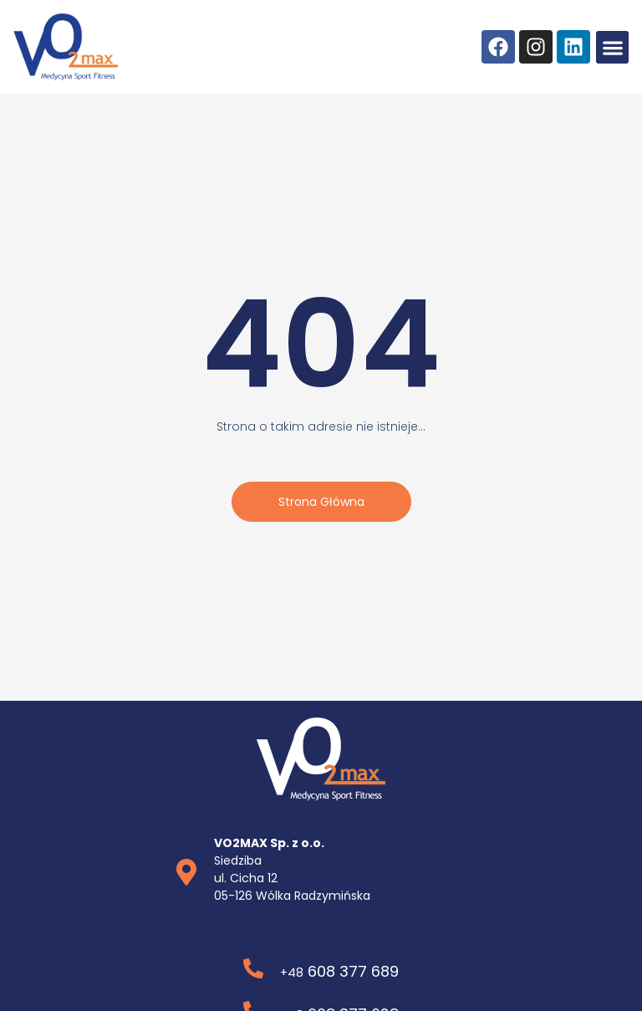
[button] (612, 47)
